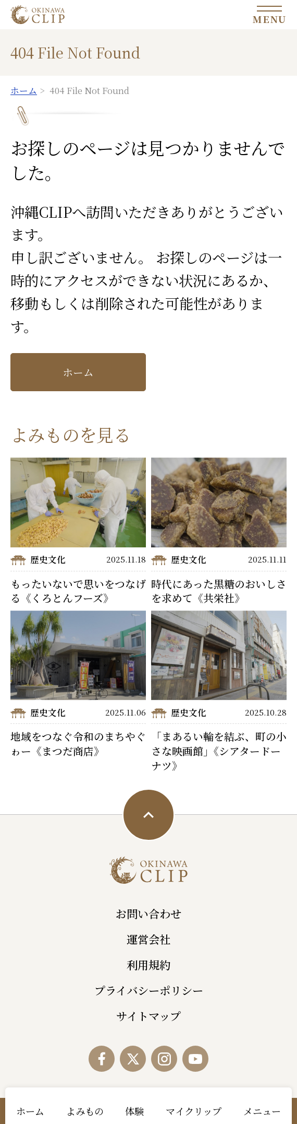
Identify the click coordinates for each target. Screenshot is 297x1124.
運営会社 (148, 939)
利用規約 (148, 965)
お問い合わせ (148, 913)
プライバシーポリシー (148, 990)
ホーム (78, 372)
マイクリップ (193, 1111)
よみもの (85, 1111)
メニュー (262, 1111)
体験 (134, 1111)
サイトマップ (148, 1016)
